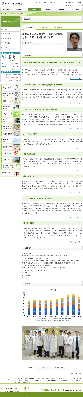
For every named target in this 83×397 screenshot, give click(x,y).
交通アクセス (77, 378)
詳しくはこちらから (76, 79)
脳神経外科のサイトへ (32, 43)
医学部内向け (26, 382)
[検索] (52, 5)
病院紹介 (69, 378)
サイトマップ (37, 2)
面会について (17, 69)
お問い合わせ (45, 2)
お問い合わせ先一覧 (15, 80)
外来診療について (16, 60)
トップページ (5, 13)
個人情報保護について (71, 2)
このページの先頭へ (77, 373)
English (79, 2)
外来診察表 (60, 27)
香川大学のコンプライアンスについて (70, 380)
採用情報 (61, 378)
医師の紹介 (45, 27)
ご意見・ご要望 (53, 2)
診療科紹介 (13, 13)
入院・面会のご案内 (42, 378)
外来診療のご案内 (29, 378)
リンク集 (62, 2)
